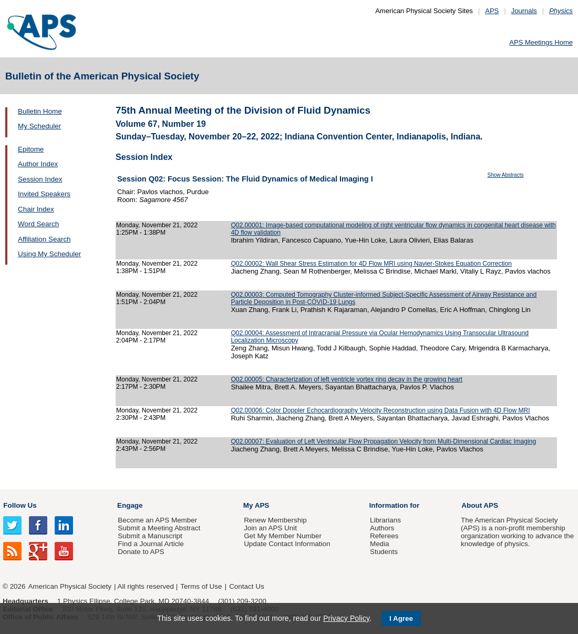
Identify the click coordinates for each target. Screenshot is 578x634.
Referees (384, 536)
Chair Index (36, 209)
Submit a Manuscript (150, 536)
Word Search (38, 224)
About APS (479, 505)
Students (384, 552)
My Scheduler (39, 126)
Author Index (38, 164)
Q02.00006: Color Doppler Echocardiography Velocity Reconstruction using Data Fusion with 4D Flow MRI (380, 410)
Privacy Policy (346, 618)
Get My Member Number (283, 536)
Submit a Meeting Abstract (159, 528)
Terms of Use (201, 586)
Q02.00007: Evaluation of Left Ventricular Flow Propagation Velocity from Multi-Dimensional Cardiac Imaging (383, 441)
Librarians (385, 520)
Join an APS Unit (270, 528)
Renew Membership (275, 520)
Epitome (31, 149)
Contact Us (246, 586)
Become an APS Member (157, 520)
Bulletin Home (40, 111)
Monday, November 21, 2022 (157, 225)
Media (379, 544)
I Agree (401, 618)
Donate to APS (141, 552)
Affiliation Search (44, 239)
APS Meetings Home (541, 42)
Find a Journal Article (150, 544)
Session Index (40, 179)
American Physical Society (69, 586)
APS (492, 11)
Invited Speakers (44, 194)
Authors (382, 528)
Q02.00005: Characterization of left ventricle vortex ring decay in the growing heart (346, 379)
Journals (524, 11)
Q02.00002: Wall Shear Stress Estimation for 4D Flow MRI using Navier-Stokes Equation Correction (371, 263)
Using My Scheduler (49, 254)
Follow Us (19, 505)
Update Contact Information (287, 544)
